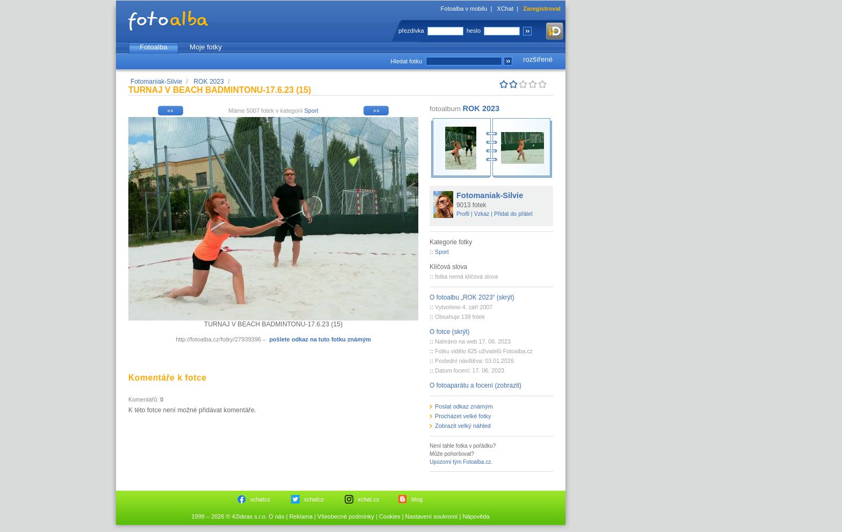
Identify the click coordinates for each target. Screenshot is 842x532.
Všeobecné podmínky (345, 516)
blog (417, 499)
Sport (311, 110)
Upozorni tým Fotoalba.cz (460, 462)
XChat (505, 8)
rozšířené (538, 59)
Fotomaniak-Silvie (156, 81)
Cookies (390, 516)
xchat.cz (368, 499)
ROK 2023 (209, 81)
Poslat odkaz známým (464, 406)
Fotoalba (153, 47)
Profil (462, 213)
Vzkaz (482, 213)
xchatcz (260, 499)
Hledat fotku (406, 61)
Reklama (301, 516)
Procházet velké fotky (463, 416)
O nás (276, 516)
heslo (474, 30)
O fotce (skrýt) (450, 332)
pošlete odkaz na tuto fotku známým (320, 339)
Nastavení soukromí (431, 516)
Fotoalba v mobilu (464, 8)
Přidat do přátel (513, 213)
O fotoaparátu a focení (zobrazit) (475, 385)
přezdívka (411, 30)
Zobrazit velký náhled (463, 425)
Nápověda (475, 516)
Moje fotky (206, 47)
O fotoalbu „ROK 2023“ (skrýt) (472, 297)
